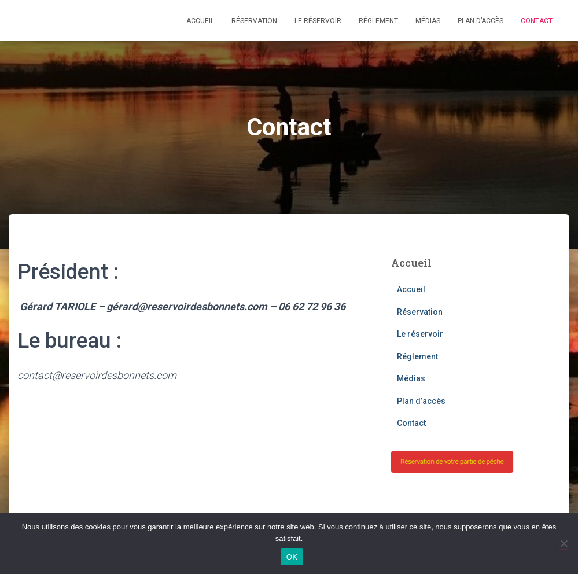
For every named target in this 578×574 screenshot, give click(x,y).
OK (291, 557)
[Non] (563, 543)
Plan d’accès (480, 21)
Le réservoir (317, 21)
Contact (537, 21)
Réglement (378, 21)
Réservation (254, 21)
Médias (427, 21)
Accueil (200, 21)
